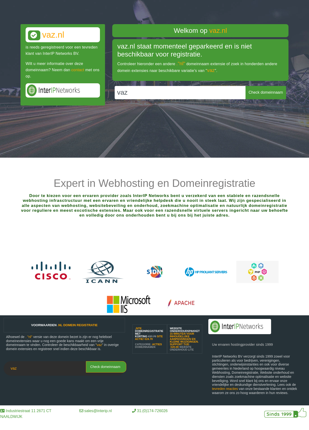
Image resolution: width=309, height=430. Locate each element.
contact (77, 70)
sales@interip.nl (98, 411)
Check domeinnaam (105, 367)
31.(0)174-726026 (152, 411)
